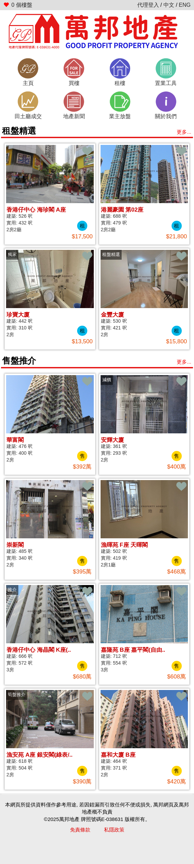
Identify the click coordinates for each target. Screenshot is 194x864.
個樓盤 (17, 5)
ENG (185, 5)
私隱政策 (114, 830)
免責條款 (80, 830)
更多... (184, 132)
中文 (168, 5)
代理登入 (148, 5)
